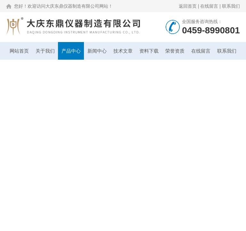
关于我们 (45, 51)
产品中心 (71, 51)
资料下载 (149, 51)
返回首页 (188, 6)
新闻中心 (97, 51)
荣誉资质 (174, 51)
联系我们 (231, 6)
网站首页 (19, 51)
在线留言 (209, 6)
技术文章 (123, 51)
